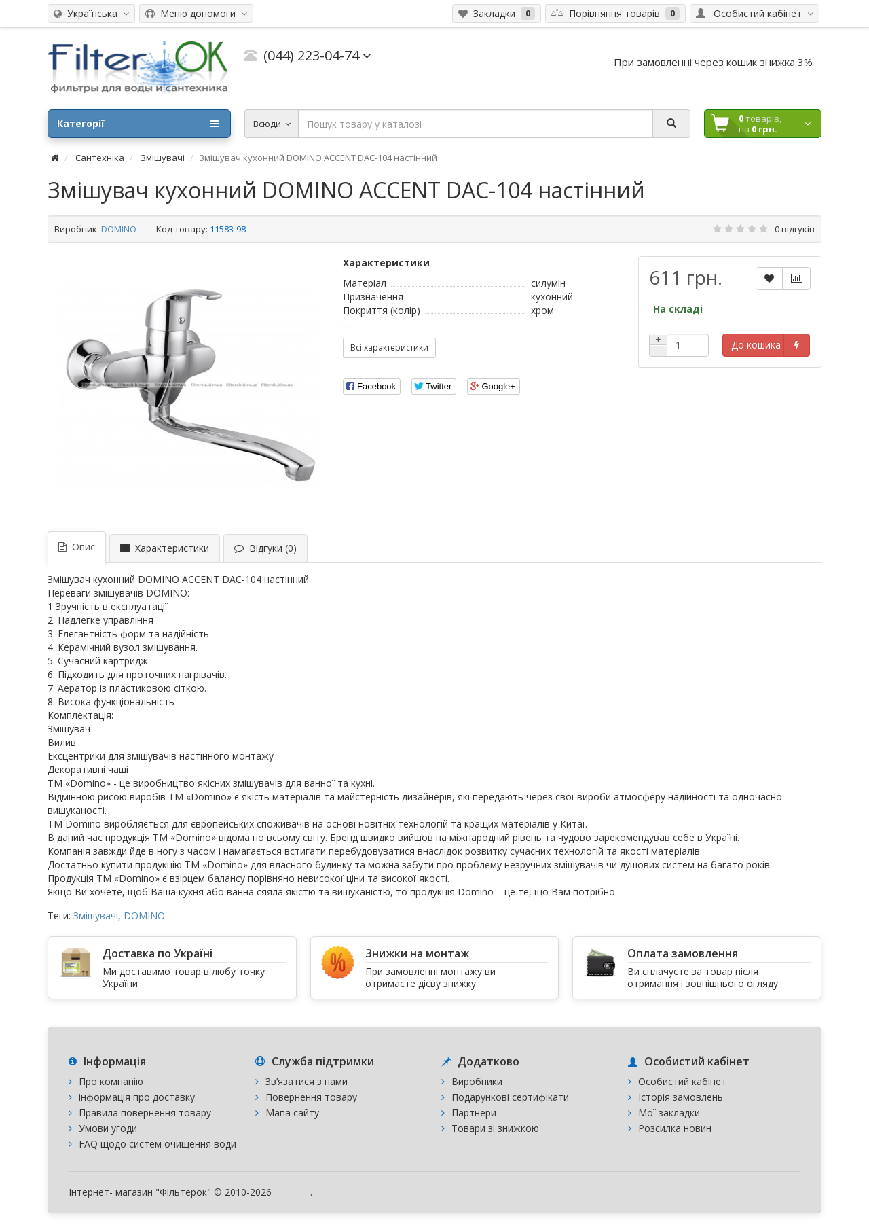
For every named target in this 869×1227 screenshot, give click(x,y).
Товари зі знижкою (495, 1128)
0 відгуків (795, 229)
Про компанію (111, 1081)
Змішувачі (95, 915)
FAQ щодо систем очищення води (157, 1143)
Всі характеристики (389, 347)
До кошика (756, 344)
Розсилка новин (674, 1128)
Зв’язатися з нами (306, 1081)
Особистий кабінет (682, 1081)
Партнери (473, 1112)
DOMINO (118, 229)
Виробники (476, 1081)
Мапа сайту (292, 1112)
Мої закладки (669, 1112)
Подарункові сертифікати (510, 1096)
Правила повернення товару (145, 1112)
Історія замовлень (680, 1096)
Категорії (138, 123)
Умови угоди (108, 1128)
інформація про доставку (137, 1096)
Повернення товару (311, 1096)
